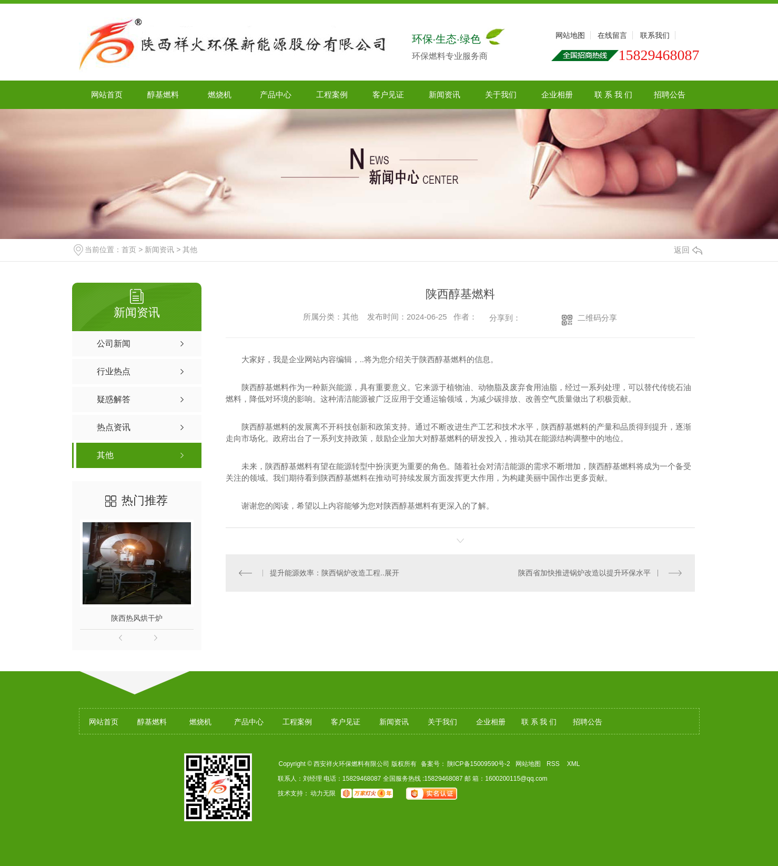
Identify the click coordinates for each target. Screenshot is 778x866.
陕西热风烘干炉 (137, 618)
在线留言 (612, 35)
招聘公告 (669, 94)
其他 (190, 249)
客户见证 (388, 94)
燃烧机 (219, 94)
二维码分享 (597, 317)
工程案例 (332, 94)
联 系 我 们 (613, 94)
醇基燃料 (163, 94)
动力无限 (323, 793)
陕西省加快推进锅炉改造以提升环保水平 (584, 573)
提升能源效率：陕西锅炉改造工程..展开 (334, 573)
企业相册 (557, 94)
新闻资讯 (444, 94)
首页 (129, 249)
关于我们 (501, 94)
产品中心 (275, 94)
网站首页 (107, 94)
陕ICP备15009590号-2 (478, 764)
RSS (554, 764)
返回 (688, 249)
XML (574, 764)
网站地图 (570, 35)
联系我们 (655, 35)
